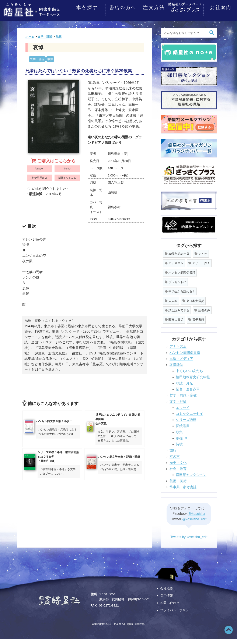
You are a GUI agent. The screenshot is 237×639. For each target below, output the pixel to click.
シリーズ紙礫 (186, 418)
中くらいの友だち (189, 369)
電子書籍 (196, 318)
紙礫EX (181, 437)
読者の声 (202, 309)
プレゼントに (175, 280)
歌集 (50, 57)
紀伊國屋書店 (39, 176)
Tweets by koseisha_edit (188, 535)
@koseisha (196, 512)
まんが (201, 252)
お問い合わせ (169, 601)
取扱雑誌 (176, 363)
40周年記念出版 (177, 252)
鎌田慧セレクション (191, 473)
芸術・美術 (178, 479)
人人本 (171, 299)
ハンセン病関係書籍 (180, 271)
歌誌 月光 (184, 382)
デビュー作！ (199, 262)
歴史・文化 (178, 461)
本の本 (175, 455)
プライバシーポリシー (176, 609)
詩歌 (179, 443)
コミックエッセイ (189, 412)
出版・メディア (181, 357)
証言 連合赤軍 (188, 388)
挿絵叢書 (182, 424)
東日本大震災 (193, 299)
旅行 (173, 449)
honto (67, 167)
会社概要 (166, 587)
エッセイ (182, 406)
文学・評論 (37, 57)
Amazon (39, 167)
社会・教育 (178, 467)
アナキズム (174, 262)
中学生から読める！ (180, 290)
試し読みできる (177, 309)
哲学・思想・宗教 (183, 394)
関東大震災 (174, 318)
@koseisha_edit (194, 518)
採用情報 (166, 594)
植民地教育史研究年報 (193, 376)
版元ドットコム (67, 176)
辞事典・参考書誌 (183, 486)
